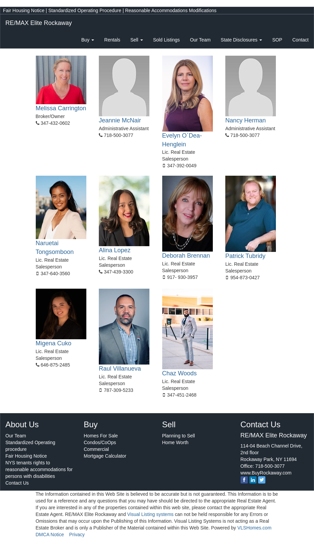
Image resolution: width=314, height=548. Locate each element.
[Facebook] (244, 480)
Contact (300, 39)
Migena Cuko (54, 343)
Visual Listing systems (150, 514)
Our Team (200, 39)
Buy (87, 39)
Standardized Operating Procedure (84, 10)
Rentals (112, 39)
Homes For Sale (101, 435)
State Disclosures (241, 39)
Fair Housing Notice (24, 10)
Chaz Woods (179, 373)
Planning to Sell (178, 435)
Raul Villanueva (120, 368)
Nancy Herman (245, 120)
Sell (137, 39)
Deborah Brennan (186, 255)
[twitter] (261, 480)
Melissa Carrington (61, 108)
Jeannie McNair (120, 120)
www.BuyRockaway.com (265, 472)
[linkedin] (253, 480)
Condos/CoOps (100, 442)
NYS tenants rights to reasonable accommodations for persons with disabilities (39, 469)
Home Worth (175, 442)
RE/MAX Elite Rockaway (38, 23)
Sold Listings (166, 39)
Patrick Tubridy (245, 256)
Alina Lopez (115, 250)
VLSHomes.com (254, 527)
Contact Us (17, 483)
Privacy (77, 534)
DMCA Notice (50, 534)
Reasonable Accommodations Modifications (171, 10)
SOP (277, 39)
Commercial (96, 449)
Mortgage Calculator (105, 456)
